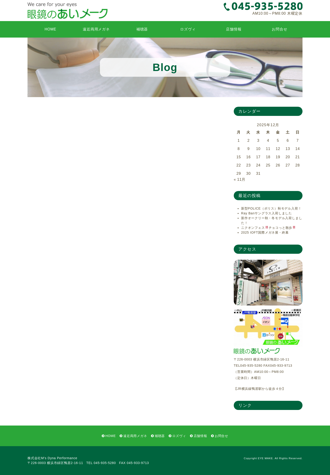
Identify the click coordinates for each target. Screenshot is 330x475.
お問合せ (279, 29)
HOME (50, 29)
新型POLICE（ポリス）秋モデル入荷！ (271, 208)
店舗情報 (233, 29)
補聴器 (142, 29)
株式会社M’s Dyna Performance (52, 458)
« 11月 (239, 179)
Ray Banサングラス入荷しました (266, 213)
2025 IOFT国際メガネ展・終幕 (265, 232)
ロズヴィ (187, 29)
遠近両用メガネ (96, 29)
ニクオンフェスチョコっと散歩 (268, 227)
